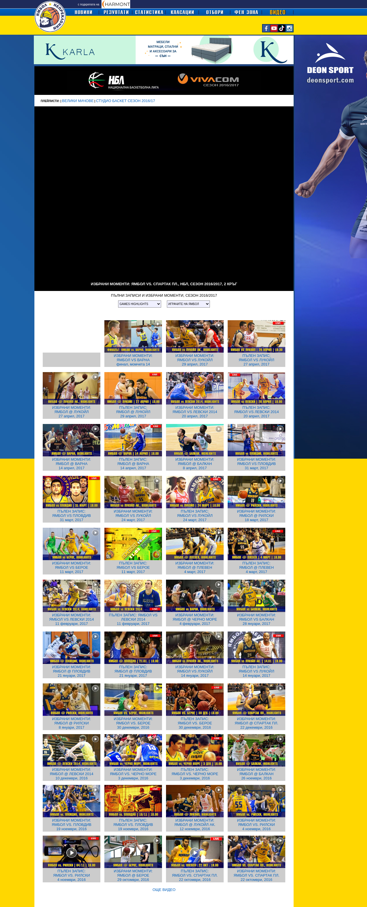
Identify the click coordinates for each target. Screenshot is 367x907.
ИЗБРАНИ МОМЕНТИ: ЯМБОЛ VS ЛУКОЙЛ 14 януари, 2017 (194, 671)
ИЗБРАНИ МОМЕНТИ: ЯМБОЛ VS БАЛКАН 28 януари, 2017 (256, 619)
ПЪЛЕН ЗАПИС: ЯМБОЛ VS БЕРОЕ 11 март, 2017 (133, 567)
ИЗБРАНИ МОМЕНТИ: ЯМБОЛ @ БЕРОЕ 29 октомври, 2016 (133, 875)
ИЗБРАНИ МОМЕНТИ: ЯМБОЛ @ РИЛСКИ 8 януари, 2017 (71, 723)
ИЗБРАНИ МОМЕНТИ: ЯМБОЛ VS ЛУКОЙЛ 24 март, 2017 (133, 515)
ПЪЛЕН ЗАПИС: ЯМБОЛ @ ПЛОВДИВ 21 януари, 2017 (133, 671)
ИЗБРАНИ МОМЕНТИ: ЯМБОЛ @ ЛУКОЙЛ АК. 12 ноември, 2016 (194, 824)
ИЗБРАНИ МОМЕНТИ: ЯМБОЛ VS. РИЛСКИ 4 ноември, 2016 (256, 824)
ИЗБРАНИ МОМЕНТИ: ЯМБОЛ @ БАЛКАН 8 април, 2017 (194, 463)
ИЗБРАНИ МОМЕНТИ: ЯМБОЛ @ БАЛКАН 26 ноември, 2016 (256, 773)
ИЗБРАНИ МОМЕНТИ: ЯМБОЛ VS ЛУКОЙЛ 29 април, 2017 (194, 359)
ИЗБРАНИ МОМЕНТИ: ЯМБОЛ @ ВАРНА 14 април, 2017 (71, 463)
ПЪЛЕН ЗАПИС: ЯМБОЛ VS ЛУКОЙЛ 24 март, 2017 (195, 515)
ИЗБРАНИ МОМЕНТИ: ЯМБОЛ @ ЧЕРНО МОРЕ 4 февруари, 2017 (195, 619)
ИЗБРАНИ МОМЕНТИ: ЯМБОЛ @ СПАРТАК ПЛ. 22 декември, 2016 (256, 723)
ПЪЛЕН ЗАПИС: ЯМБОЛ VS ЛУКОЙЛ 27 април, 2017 (256, 359)
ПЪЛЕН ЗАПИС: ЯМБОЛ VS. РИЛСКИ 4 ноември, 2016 (71, 875)
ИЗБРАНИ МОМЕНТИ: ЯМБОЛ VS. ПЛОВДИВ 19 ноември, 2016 (71, 824)
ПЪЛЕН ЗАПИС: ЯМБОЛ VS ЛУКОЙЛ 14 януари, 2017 (256, 671)
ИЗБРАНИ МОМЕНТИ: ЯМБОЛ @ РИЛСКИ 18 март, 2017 (256, 515)
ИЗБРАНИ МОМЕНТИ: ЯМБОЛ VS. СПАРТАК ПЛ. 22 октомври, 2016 (257, 875)
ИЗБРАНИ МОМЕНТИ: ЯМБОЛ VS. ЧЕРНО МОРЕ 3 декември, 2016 (133, 773)
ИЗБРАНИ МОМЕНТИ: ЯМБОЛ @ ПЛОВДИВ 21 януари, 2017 (71, 671)
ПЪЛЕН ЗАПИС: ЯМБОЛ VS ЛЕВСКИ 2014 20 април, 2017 (256, 411)
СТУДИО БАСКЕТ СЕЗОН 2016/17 (125, 101)
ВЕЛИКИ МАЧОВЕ (77, 101)
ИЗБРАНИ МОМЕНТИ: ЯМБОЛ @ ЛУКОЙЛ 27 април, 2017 (71, 411)
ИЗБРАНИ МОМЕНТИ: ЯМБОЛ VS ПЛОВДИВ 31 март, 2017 (256, 463)
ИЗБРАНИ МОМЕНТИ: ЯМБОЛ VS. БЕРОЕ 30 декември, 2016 (133, 723)
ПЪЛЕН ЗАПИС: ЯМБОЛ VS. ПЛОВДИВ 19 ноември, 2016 (133, 824)
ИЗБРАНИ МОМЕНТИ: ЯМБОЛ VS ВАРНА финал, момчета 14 (133, 359)
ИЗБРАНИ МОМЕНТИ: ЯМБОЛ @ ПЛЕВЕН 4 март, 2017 (194, 567)
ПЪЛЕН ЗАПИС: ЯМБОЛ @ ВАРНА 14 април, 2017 (133, 463)
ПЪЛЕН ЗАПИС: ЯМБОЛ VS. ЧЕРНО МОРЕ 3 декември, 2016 (194, 773)
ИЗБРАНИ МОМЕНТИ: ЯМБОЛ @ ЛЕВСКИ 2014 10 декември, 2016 (71, 773)
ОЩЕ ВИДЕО (164, 890)
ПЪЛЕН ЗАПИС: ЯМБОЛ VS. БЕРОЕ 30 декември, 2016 (195, 723)
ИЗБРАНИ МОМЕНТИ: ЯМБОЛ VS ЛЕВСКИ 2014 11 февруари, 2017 (71, 619)
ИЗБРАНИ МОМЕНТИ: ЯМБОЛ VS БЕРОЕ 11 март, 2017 (71, 567)
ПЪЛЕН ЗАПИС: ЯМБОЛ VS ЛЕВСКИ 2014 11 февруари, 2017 (133, 619)
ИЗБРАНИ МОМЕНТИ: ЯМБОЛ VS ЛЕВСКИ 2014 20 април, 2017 (195, 411)
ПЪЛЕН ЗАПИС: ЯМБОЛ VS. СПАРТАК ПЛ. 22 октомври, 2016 (195, 875)
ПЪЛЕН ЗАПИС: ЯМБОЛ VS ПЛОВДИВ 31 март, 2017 (71, 515)
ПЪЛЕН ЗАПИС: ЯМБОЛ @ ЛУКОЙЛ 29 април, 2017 (133, 411)
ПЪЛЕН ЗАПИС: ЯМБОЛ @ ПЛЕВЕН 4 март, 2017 (256, 567)
